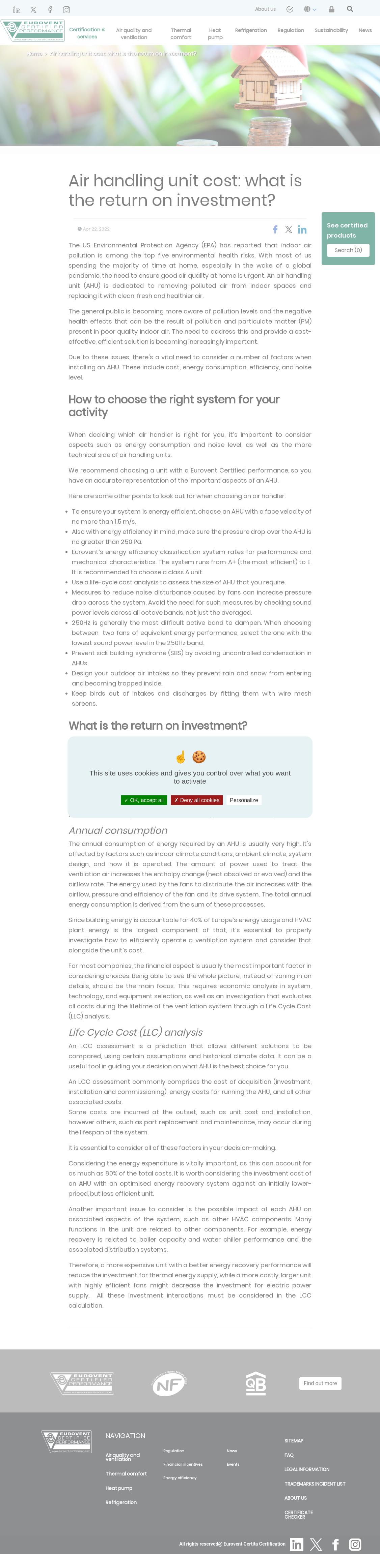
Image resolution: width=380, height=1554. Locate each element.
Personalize (244, 800)
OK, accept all (144, 800)
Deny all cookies (196, 800)
